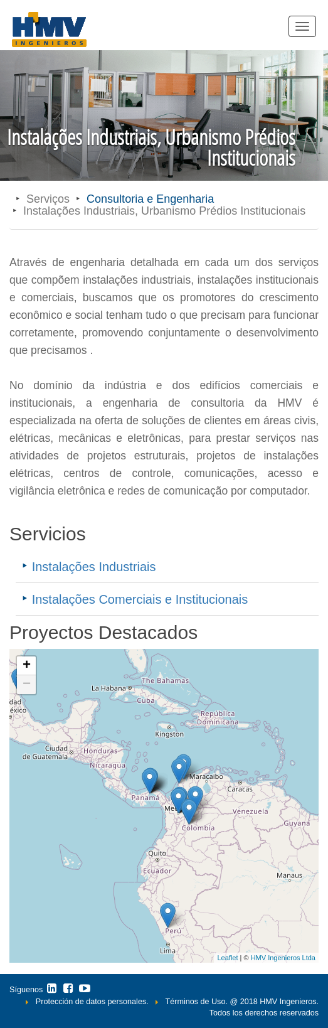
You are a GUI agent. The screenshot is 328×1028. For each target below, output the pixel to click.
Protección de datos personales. (92, 1001)
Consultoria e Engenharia (150, 199)
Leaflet (227, 957)
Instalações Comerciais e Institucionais (140, 599)
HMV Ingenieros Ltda (283, 957)
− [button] (27, 684)
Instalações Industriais (94, 567)
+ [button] (27, 665)
